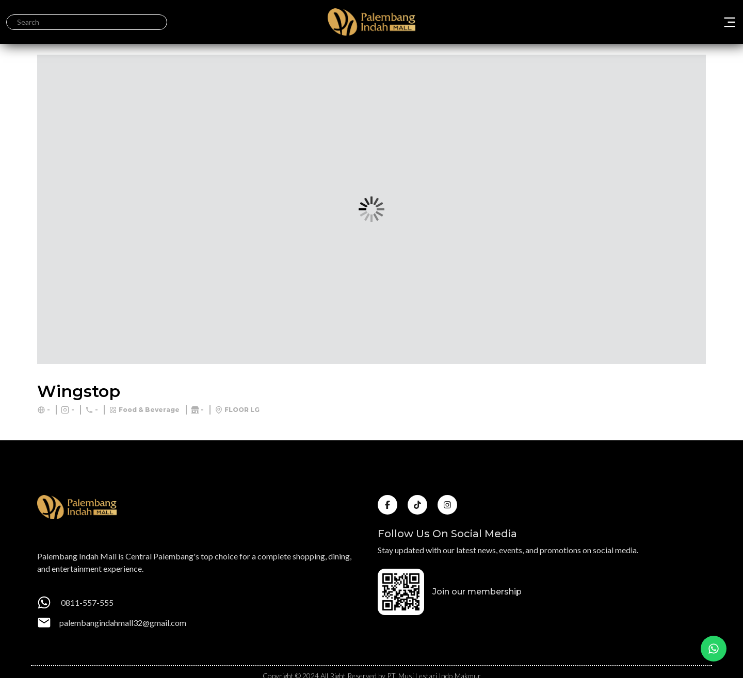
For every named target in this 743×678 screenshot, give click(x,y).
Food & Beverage (149, 410)
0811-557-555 (86, 602)
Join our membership (477, 592)
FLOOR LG (242, 410)
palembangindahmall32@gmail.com (122, 622)
